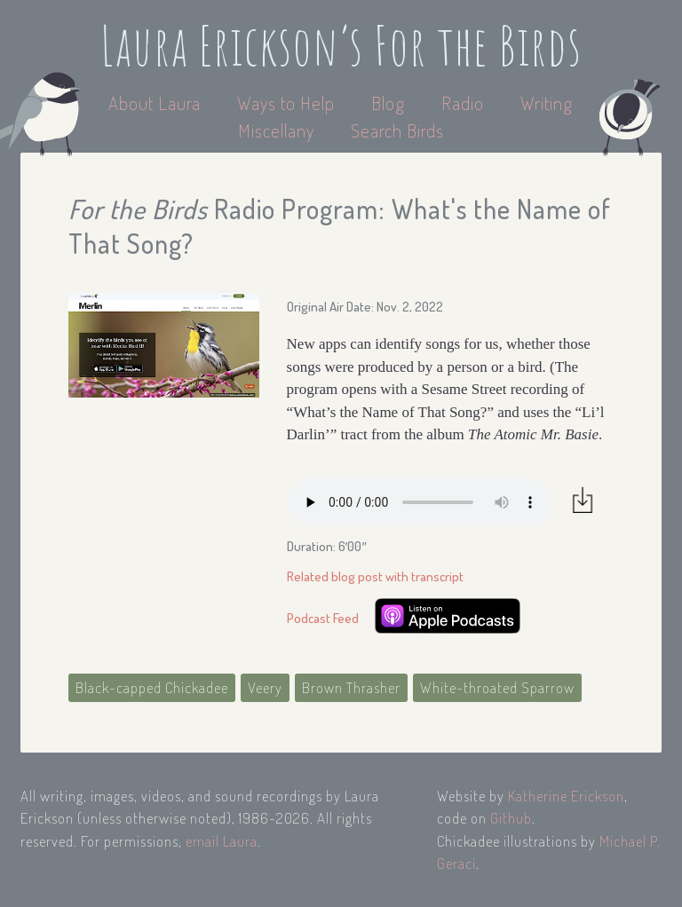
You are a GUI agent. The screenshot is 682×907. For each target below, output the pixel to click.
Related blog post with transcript (375, 576)
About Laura (156, 102)
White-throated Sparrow (497, 687)
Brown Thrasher (351, 687)
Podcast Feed (323, 618)
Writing (546, 102)
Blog (388, 102)
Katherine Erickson (566, 795)
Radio (464, 102)
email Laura (222, 841)
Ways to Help (288, 102)
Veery (265, 687)
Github (511, 817)
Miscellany (276, 130)
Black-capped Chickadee (151, 687)
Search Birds (397, 130)
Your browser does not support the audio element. (420, 502)
